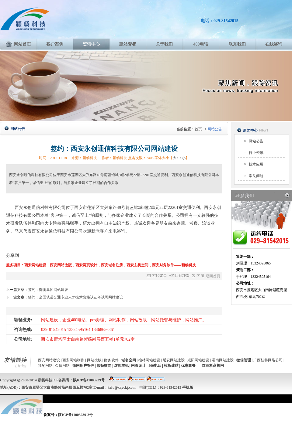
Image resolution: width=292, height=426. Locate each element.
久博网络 (62, 365)
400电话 (200, 44)
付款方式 (224, 422)
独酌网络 (45, 365)
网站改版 (94, 360)
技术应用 (256, 164)
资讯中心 (91, 44)
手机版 (187, 387)
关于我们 (164, 44)
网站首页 (18, 44)
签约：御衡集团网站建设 (48, 290)
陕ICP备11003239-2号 (75, 415)
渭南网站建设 (223, 360)
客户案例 (54, 44)
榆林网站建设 (149, 360)
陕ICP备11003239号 (89, 380)
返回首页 (213, 276)
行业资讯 (256, 153)
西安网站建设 (49, 360)
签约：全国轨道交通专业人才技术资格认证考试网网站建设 (75, 297)
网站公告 (256, 141)
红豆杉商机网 (213, 365)
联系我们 (237, 44)
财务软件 (111, 360)
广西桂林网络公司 (268, 360)
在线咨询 (273, 44)
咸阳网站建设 (198, 360)
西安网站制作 (73, 360)
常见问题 (256, 176)
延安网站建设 (174, 360)
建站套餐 (127, 44)
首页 (198, 129)
